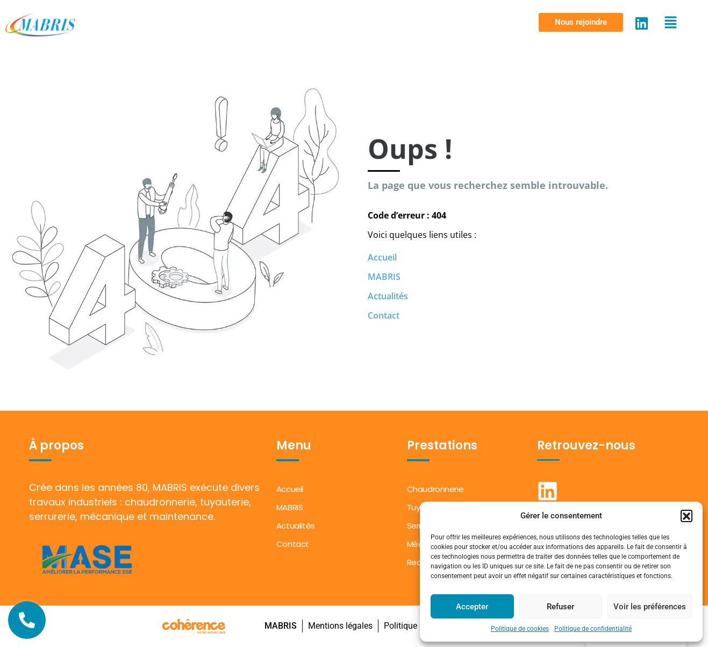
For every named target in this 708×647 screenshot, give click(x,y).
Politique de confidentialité (593, 628)
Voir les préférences (649, 606)
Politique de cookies (520, 628)
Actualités (388, 296)
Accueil (382, 257)
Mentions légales (339, 626)
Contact (383, 315)
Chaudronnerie (435, 489)
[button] (686, 515)
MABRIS (384, 277)
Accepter (472, 606)
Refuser (560, 606)
